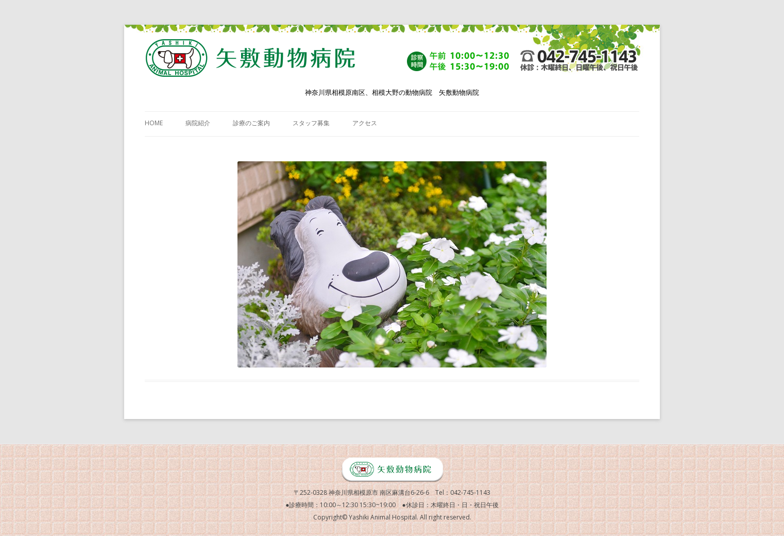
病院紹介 (197, 123)
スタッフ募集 (311, 123)
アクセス (364, 123)
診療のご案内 (251, 123)
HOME (154, 123)
